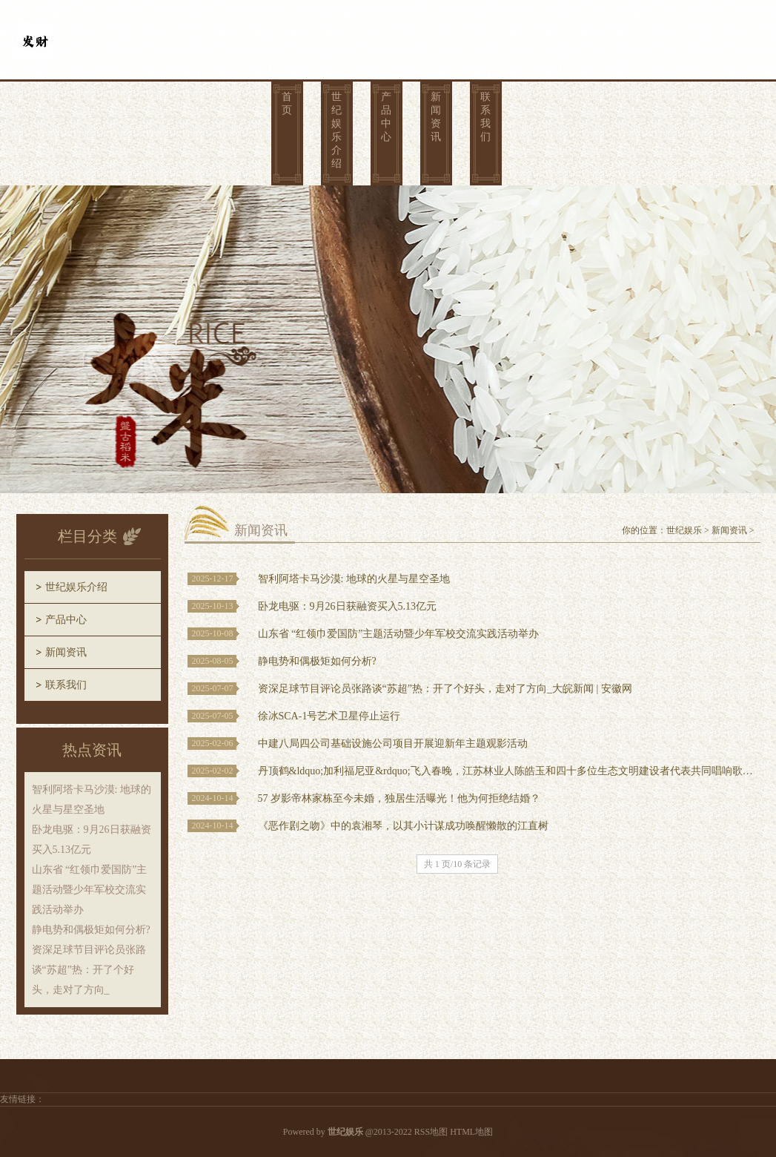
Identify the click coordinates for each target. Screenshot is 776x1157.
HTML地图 (471, 1132)
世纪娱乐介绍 (336, 130)
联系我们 (485, 116)
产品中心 (386, 116)
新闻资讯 (436, 116)
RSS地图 (431, 1132)
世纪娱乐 (684, 530)
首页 (287, 103)
